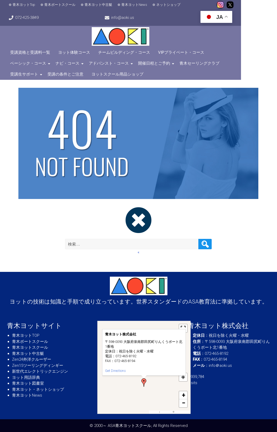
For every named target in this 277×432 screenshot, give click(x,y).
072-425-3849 (255, 4)
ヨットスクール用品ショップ (37, 74)
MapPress (154, 412)
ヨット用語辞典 (26, 377)
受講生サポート (197, 63)
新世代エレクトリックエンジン (40, 371)
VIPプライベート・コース (182, 52)
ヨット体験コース (75, 52)
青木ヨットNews (135, 5)
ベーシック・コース (231, 52)
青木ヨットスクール (30, 347)
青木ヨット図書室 (28, 383)
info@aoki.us (27, 17)
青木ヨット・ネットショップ (38, 389)
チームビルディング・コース (125, 52)
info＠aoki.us (220, 365)
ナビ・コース (23, 63)
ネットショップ (169, 5)
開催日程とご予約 (110, 63)
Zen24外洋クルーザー (31, 359)
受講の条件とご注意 (238, 63)
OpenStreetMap (182, 412)
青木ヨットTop (24, 5)
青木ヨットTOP (25, 335)
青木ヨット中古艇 (99, 5)
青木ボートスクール (60, 5)
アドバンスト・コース (64, 63)
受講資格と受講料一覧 (31, 52)
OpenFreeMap (166, 412)
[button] (144, 382)
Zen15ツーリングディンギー (37, 365)
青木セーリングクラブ (155, 63)
